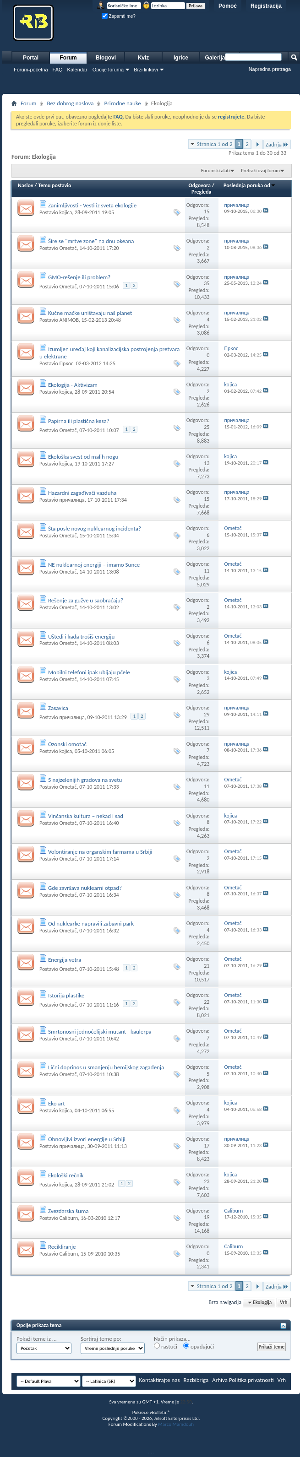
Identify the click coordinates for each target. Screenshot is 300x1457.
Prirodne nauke (122, 103)
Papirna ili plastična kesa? (78, 420)
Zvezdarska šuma (68, 1211)
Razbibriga (196, 1379)
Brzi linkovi (146, 69)
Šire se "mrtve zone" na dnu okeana (91, 241)
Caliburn (68, 1218)
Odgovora (200, 185)
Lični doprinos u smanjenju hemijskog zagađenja (106, 1067)
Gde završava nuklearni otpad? (85, 887)
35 (206, 283)
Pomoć (227, 6)
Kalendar (77, 69)
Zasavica (58, 707)
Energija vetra (64, 959)
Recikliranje (62, 1246)
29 (206, 714)
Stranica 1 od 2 (215, 144)
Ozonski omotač (67, 744)
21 (206, 966)
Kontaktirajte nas (159, 1379)
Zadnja (277, 144)
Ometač (67, 248)
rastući (165, 1346)
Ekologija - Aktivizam (73, 384)
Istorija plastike (66, 995)
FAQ (58, 69)
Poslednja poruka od (250, 185)
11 (206, 571)
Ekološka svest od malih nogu (83, 456)
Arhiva (220, 1379)
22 (206, 1002)
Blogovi (106, 57)
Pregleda (201, 192)
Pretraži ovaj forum (260, 170)
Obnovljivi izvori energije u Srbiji (86, 1139)
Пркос (66, 363)
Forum (68, 57)
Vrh (283, 1302)
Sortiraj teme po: (101, 1338)
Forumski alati (215, 170)
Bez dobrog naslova (70, 103)
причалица (71, 500)
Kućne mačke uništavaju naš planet (90, 312)
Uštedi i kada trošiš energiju (81, 636)
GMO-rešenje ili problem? (79, 277)
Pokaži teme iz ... (36, 1338)
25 (206, 427)
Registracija (266, 6)
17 (206, 1146)
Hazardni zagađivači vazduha (82, 492)
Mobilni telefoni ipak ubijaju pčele (89, 672)
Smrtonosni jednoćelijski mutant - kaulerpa (100, 1031)
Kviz (143, 57)
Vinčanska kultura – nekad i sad (85, 815)
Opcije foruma (108, 69)
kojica (65, 212)
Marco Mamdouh (176, 1424)
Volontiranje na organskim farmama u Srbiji (100, 851)
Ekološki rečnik (65, 1175)
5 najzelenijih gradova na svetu (85, 779)
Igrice (181, 57)
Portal (30, 57)
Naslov (25, 185)
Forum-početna (31, 69)
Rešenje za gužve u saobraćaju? (85, 600)
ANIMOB (68, 320)
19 (206, 1217)
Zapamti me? (119, 16)
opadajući (198, 1346)
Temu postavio (54, 185)
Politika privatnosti (251, 1379)
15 (206, 211)
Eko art (56, 1103)
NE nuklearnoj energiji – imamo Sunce (94, 564)
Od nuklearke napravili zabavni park (91, 923)
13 (206, 463)
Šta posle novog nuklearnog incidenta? (94, 528)
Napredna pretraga (270, 69)
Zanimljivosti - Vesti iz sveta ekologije (92, 205)
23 (206, 1181)
